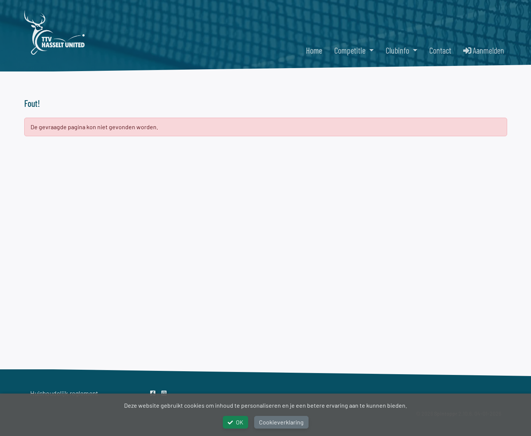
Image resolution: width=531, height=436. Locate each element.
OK (235, 422)
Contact (440, 50)
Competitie (350, 50)
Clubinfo (398, 50)
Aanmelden (483, 50)
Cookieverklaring (281, 422)
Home (314, 50)
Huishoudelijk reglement (64, 393)
